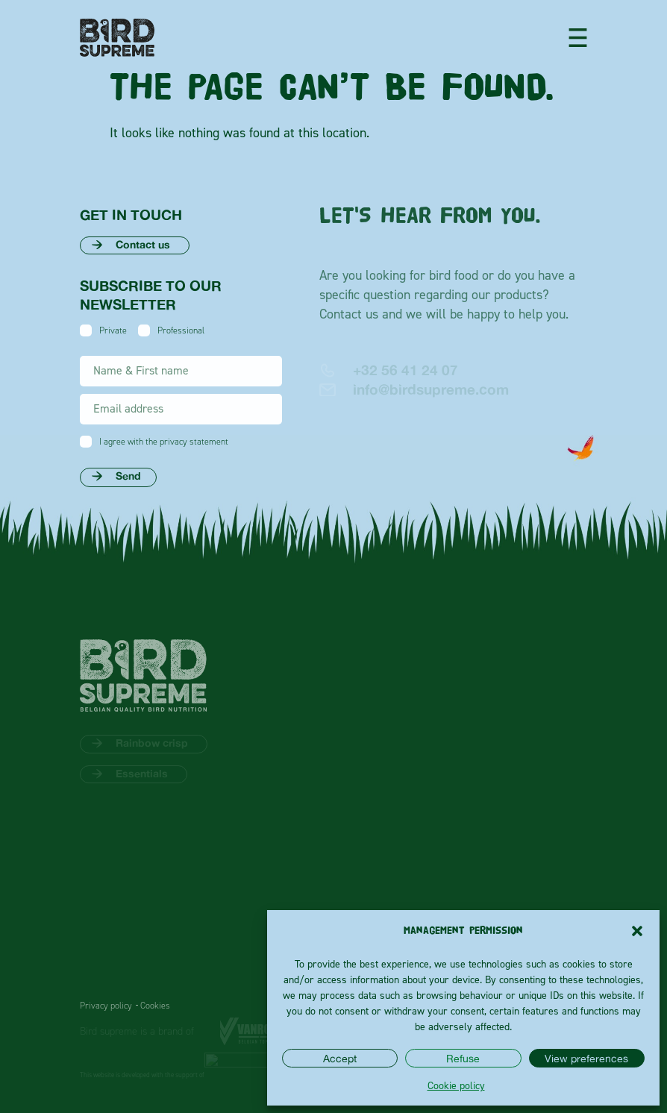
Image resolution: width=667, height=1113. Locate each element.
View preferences (586, 1058)
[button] (637, 931)
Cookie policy (456, 1085)
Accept (340, 1058)
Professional (180, 330)
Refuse (463, 1058)
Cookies (155, 1005)
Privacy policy (106, 1005)
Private (113, 330)
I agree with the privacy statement (163, 441)
